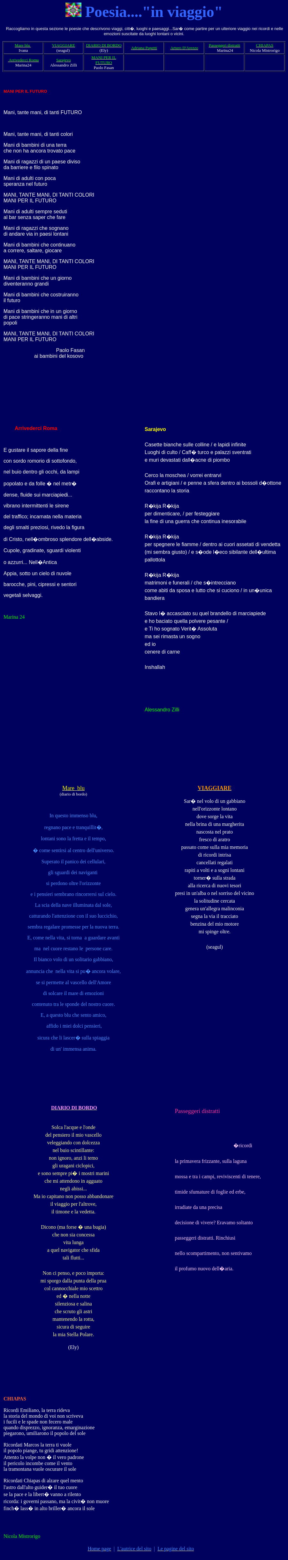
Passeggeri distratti (197, 1111)
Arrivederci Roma (35, 428)
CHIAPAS (15, 1398)
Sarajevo (155, 429)
